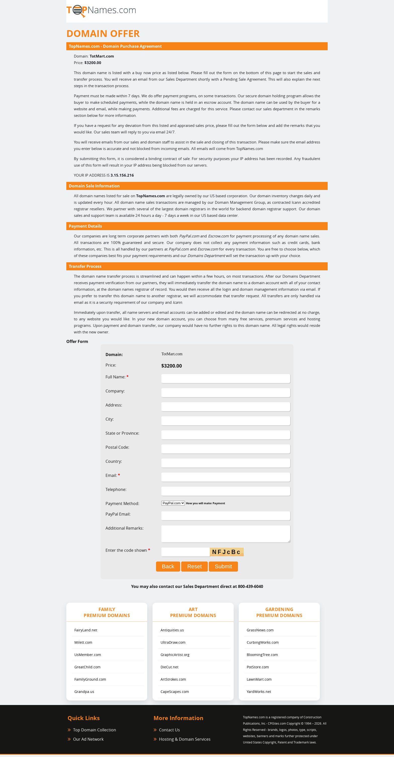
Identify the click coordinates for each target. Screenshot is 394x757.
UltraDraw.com (173, 644)
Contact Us (169, 732)
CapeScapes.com (175, 693)
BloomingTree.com (262, 656)
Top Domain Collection (94, 732)
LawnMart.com (259, 681)
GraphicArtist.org (175, 656)
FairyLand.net (85, 632)
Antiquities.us (172, 632)
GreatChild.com (87, 669)
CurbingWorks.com (263, 644)
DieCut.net (169, 669)
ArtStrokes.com (173, 681)
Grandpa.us (84, 693)
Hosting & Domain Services (185, 741)
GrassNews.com (260, 632)
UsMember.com (87, 656)
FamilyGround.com (90, 681)
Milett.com (83, 644)
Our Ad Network (88, 741)
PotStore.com (258, 669)
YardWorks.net (259, 693)
